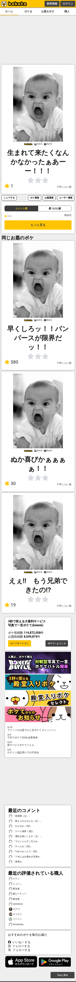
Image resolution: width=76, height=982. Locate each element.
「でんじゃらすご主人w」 (24, 841)
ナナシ (14, 879)
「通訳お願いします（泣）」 (25, 836)
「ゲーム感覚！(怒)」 (22, 831)
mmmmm (16, 904)
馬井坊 (68, 215)
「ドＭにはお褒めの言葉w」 (25, 857)
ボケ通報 (34, 197)
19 (10, 605)
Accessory (16, 924)
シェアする (9, 197)
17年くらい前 (64, 186)
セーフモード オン (19, 643)
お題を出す (47, 11)
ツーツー (15, 919)
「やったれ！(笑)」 (20, 846)
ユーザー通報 (65, 197)
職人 (67, 11)
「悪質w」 (16, 862)
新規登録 (52, 3)
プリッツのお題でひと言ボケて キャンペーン (38, 728)
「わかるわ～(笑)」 (20, 826)
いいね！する (19, 942)
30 (10, 483)
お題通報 (49, 197)
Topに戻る (62, 975)
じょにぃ (15, 884)
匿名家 (14, 889)
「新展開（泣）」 (20, 816)
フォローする (19, 946)
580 (11, 362)
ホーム (9, 11)
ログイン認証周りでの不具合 (38, 751)
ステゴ (14, 909)
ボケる (28, 11)
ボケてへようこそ (57, 643)
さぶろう (15, 914)
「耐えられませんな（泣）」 (25, 821)
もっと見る (38, 224)
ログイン (68, 3)
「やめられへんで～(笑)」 (24, 851)
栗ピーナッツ (17, 894)
